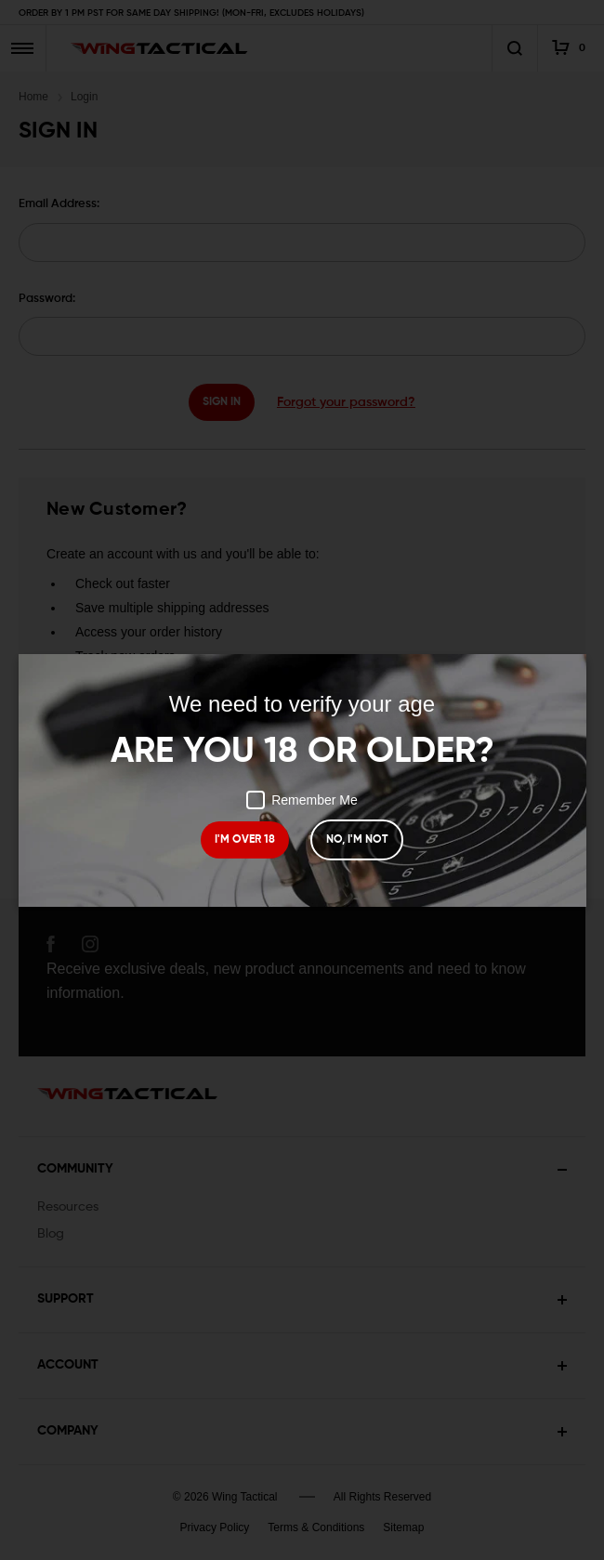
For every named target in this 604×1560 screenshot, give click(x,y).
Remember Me (302, 800)
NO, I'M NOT (356, 840)
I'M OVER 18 (245, 840)
